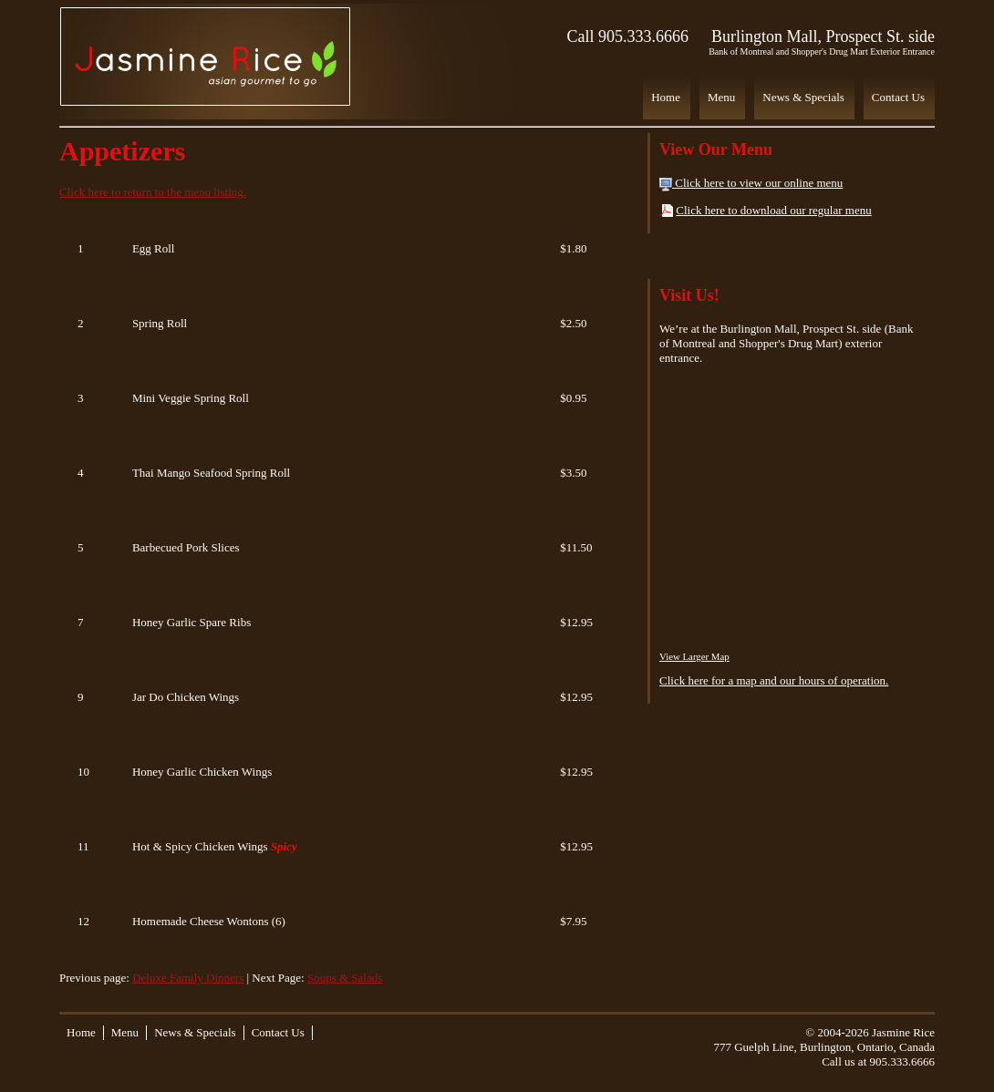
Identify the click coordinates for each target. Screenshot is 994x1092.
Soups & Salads (344, 977)
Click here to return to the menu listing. (152, 192)
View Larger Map (694, 656)
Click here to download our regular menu (773, 210)
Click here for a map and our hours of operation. (773, 680)
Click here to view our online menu (759, 183)
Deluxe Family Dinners (187, 977)
